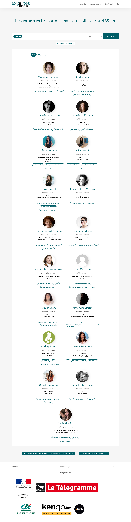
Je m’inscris (109, 4)
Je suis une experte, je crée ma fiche (94, 453)
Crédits (116, 467)
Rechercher (111, 36)
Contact (15, 467)
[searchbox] (43, 36)
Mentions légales (66, 467)
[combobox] (48, 36)
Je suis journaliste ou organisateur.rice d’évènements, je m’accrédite (48, 453)
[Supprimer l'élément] (20, 36)
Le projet (83, 4)
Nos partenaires (95, 4)
